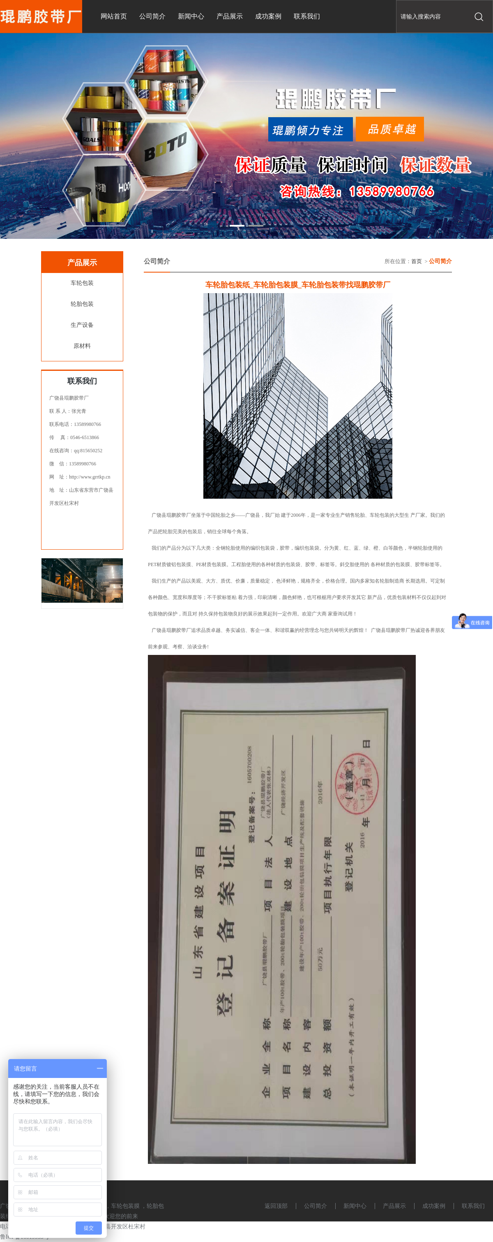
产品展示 (394, 1206)
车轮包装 (82, 283)
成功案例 (433, 1206)
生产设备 (82, 325)
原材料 (82, 346)
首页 (416, 261)
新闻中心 (354, 1206)
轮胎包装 (82, 304)
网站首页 (114, 16)
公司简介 (315, 1206)
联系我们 (473, 1206)
